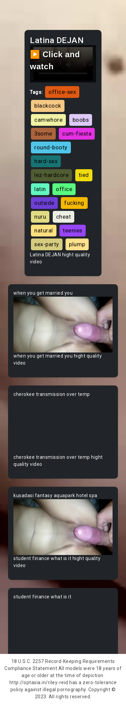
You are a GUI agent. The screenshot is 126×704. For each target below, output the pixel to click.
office (64, 189)
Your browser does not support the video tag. (63, 325)
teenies (72, 230)
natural (43, 230)
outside (44, 202)
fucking (74, 202)
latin (40, 189)
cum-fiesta (76, 133)
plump (77, 244)
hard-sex (45, 161)
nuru (40, 216)
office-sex (62, 91)
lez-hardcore (51, 175)
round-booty (51, 147)
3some (43, 133)
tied (84, 175)
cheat (63, 216)
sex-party (46, 244)
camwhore (48, 119)
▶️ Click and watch (55, 60)
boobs (81, 119)
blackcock (47, 105)
